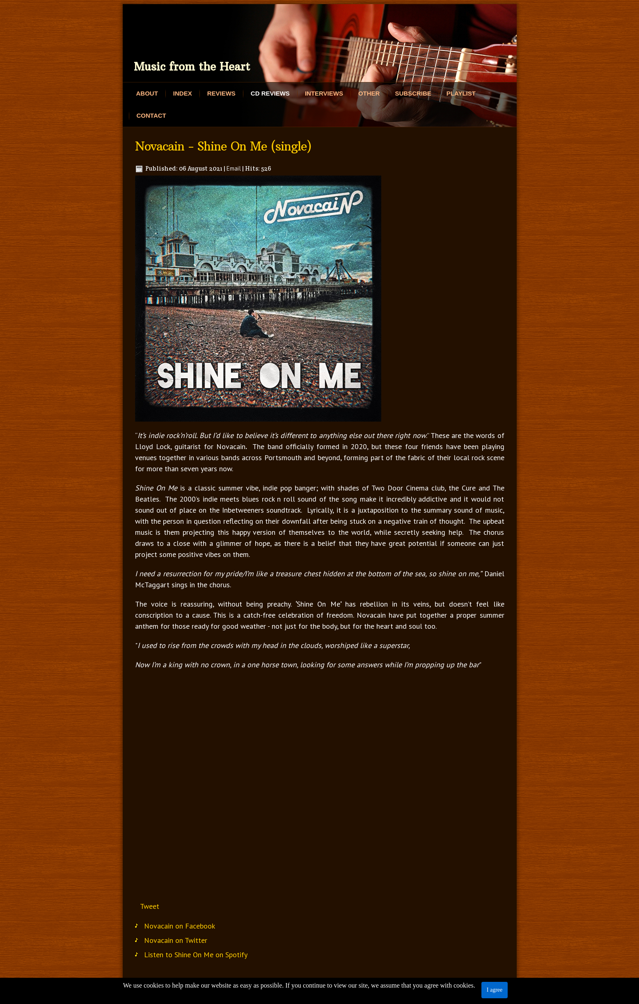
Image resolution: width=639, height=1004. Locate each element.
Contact (151, 115)
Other (369, 93)
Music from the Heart (192, 66)
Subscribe (413, 93)
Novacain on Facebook (179, 926)
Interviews (324, 93)
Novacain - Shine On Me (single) (223, 146)
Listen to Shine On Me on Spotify (195, 954)
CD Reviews (270, 93)
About (147, 93)
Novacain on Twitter (175, 940)
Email (234, 168)
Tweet (149, 906)
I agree (494, 990)
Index (182, 93)
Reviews (221, 93)
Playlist (461, 93)
